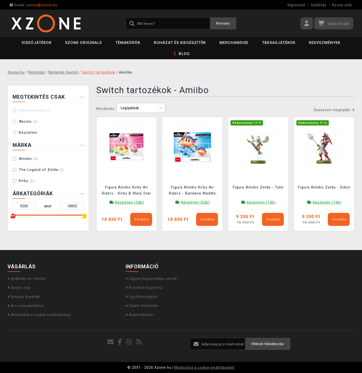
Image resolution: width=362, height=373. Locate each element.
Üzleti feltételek (142, 306)
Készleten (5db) (195, 202)
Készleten (28, 132)
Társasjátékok (278, 42)
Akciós (28, 121)
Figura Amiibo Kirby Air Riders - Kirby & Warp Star (126, 190)
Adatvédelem (139, 315)
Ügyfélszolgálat (142, 297)
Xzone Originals (83, 42)
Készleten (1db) (261, 202)
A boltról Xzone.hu (144, 288)
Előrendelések (35, 110)
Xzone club (342, 5)
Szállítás (319, 5)
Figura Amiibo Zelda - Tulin (258, 187)
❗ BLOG (181, 53)
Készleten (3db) (129, 202)
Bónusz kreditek (24, 297)
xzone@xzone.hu (34, 5)
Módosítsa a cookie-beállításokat (39, 315)
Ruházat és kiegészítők (180, 42)
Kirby (26, 180)
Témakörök (127, 42)
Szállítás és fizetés (27, 279)
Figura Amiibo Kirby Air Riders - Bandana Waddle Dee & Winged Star (192, 191)
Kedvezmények (324, 42)
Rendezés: (105, 109)
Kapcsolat (296, 5)
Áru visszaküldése (26, 306)
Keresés (223, 23)
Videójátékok (37, 42)
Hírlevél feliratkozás (267, 344)
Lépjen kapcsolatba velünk (151, 279)
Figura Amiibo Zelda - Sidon (324, 187)
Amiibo (28, 158)
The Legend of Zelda (41, 169)
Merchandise (233, 42)
